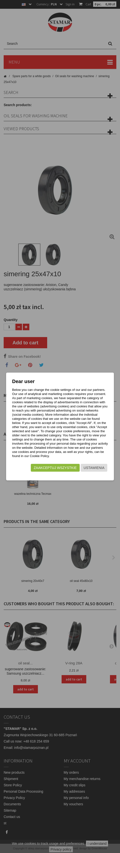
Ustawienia (94, 468)
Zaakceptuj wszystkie (55, 468)
